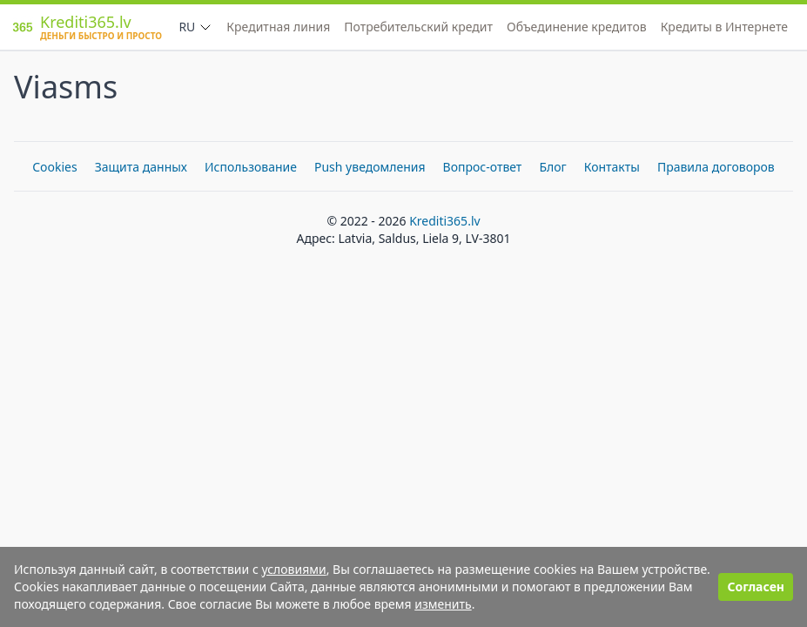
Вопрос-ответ (482, 166)
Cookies (54, 166)
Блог (552, 166)
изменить (442, 604)
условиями (293, 569)
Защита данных (141, 166)
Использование (251, 166)
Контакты (612, 166)
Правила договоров (716, 166)
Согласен (755, 586)
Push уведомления (370, 166)
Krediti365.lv (444, 220)
